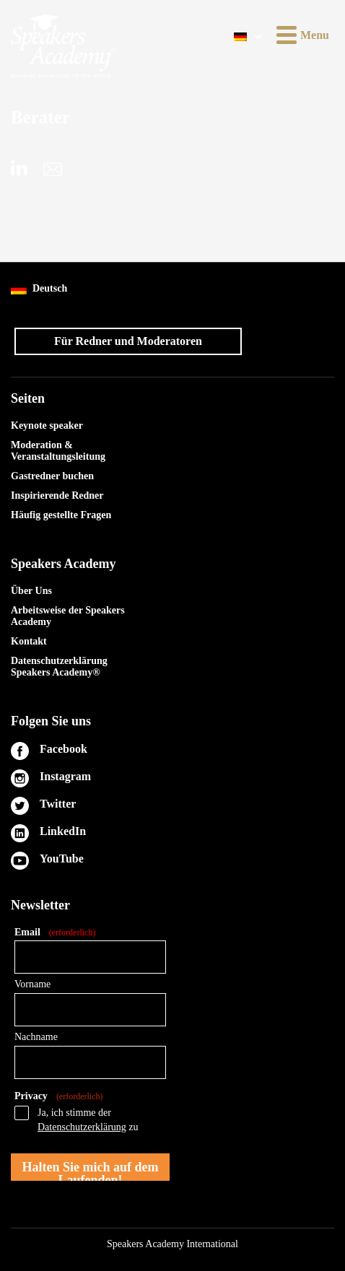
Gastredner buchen (52, 476)
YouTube (62, 858)
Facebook (63, 749)
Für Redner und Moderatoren (128, 341)
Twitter (58, 804)
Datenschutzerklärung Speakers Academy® (59, 666)
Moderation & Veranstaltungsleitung (58, 451)
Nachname (36, 1036)
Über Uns (31, 590)
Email (54, 933)
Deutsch (39, 289)
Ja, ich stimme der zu (88, 1119)
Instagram (65, 776)
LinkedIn (63, 831)
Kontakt (29, 641)
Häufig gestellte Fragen (61, 515)
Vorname (32, 984)
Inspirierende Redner (57, 495)
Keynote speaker (47, 425)
